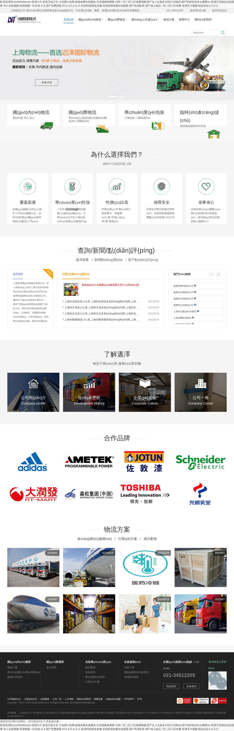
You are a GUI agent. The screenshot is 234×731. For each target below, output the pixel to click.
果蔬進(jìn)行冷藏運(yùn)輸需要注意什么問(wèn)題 (110, 284)
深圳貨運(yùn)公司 (124, 712)
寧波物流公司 (140, 712)
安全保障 (51, 667)
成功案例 (150, 539)
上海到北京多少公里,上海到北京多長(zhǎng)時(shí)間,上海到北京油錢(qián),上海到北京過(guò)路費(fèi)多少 (126, 313)
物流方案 (168, 19)
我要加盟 (98, 699)
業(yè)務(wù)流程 (95, 676)
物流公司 (19, 716)
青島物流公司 (53, 712)
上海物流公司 (25, 712)
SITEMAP (129, 699)
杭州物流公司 (168, 712)
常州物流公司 (154, 712)
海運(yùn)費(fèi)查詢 (204, 712)
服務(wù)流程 (14, 676)
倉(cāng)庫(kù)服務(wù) (94, 539)
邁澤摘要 (18, 274)
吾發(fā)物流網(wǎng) (70, 712)
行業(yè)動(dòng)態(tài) (76, 274)
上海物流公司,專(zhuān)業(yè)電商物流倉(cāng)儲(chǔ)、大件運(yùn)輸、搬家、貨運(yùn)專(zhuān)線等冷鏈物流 (74, 10)
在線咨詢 (171, 686)
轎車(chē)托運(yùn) (184, 712)
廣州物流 (100, 712)
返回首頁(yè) (219, 10)
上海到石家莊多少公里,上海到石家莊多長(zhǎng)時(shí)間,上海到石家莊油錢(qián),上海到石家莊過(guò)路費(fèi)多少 (131, 301)
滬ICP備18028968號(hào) (82, 702)
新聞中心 (184, 19)
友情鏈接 (44, 699)
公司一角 (57, 699)
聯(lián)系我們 (203, 19)
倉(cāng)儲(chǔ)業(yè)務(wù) (23, 672)
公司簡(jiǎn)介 (14, 699)
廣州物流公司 (39, 712)
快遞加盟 (110, 712)
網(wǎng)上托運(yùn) (145, 19)
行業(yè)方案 (127, 539)
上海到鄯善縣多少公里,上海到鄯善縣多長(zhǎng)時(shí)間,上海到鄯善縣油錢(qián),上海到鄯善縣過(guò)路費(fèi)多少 (131, 319)
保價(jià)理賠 (131, 676)
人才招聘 (69, 699)
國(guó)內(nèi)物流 (90, 19)
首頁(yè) (69, 19)
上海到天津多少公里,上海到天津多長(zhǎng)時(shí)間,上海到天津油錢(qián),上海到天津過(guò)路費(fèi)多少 (126, 307)
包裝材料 (90, 672)
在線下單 (129, 667)
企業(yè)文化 (30, 699)
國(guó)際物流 (117, 19)
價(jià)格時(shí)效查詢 (136, 672)
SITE (139, 699)
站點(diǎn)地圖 (113, 699)
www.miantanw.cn (40, 702)
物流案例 (90, 667)
